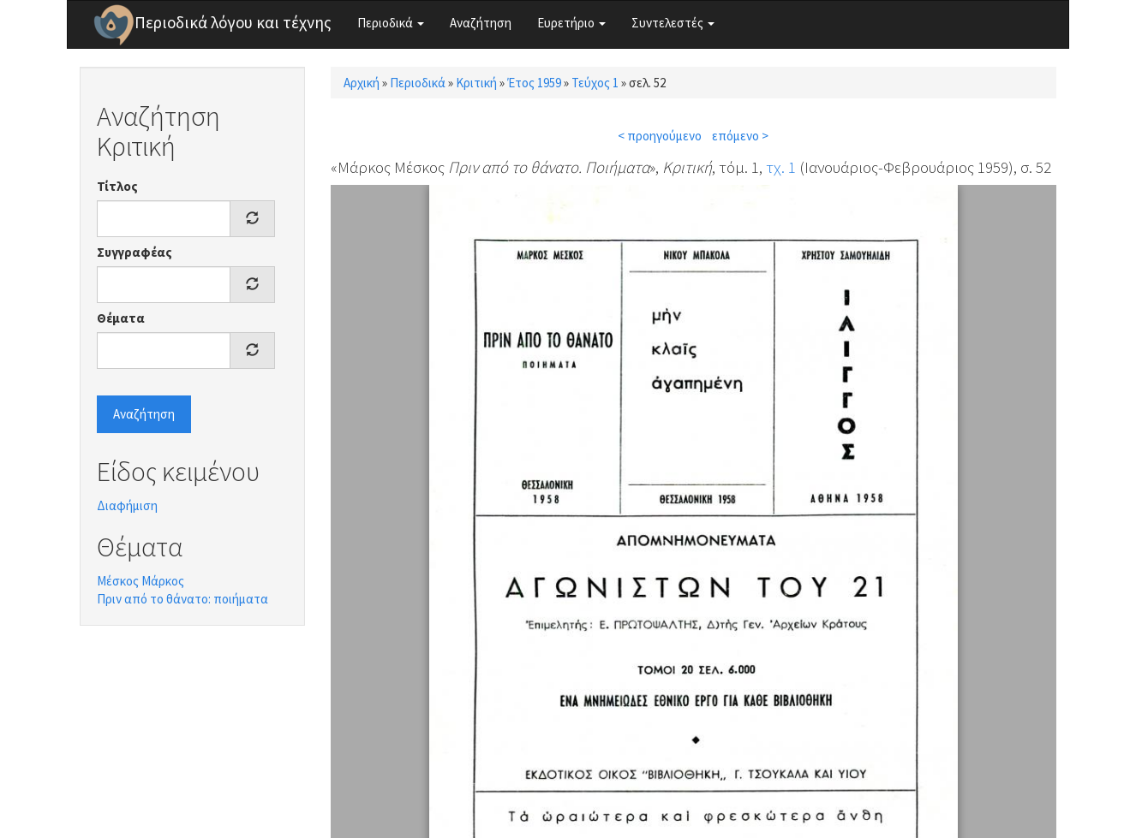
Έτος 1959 (534, 82)
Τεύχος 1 (595, 82)
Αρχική (362, 82)
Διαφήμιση (127, 505)
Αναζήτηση (480, 23)
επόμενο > (740, 136)
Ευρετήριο (571, 23)
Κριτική (476, 82)
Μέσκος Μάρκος (140, 581)
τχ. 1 (781, 167)
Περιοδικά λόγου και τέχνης (233, 22)
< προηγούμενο (660, 136)
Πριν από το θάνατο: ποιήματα (182, 599)
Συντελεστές (672, 23)
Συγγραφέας (134, 252)
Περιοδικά (390, 23)
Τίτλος (117, 186)
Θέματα (121, 318)
